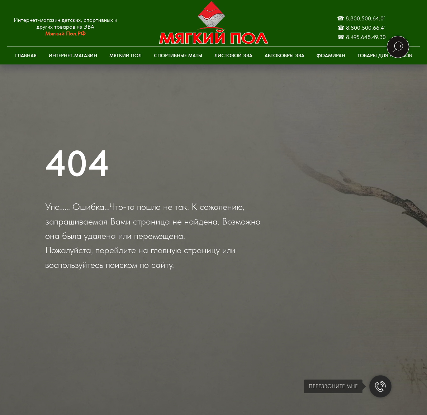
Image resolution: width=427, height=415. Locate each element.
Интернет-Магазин (73, 55)
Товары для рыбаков (384, 55)
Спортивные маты (178, 55)
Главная (26, 55)
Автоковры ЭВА (284, 55)
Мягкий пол (125, 55)
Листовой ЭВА (233, 55)
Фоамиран (331, 55)
